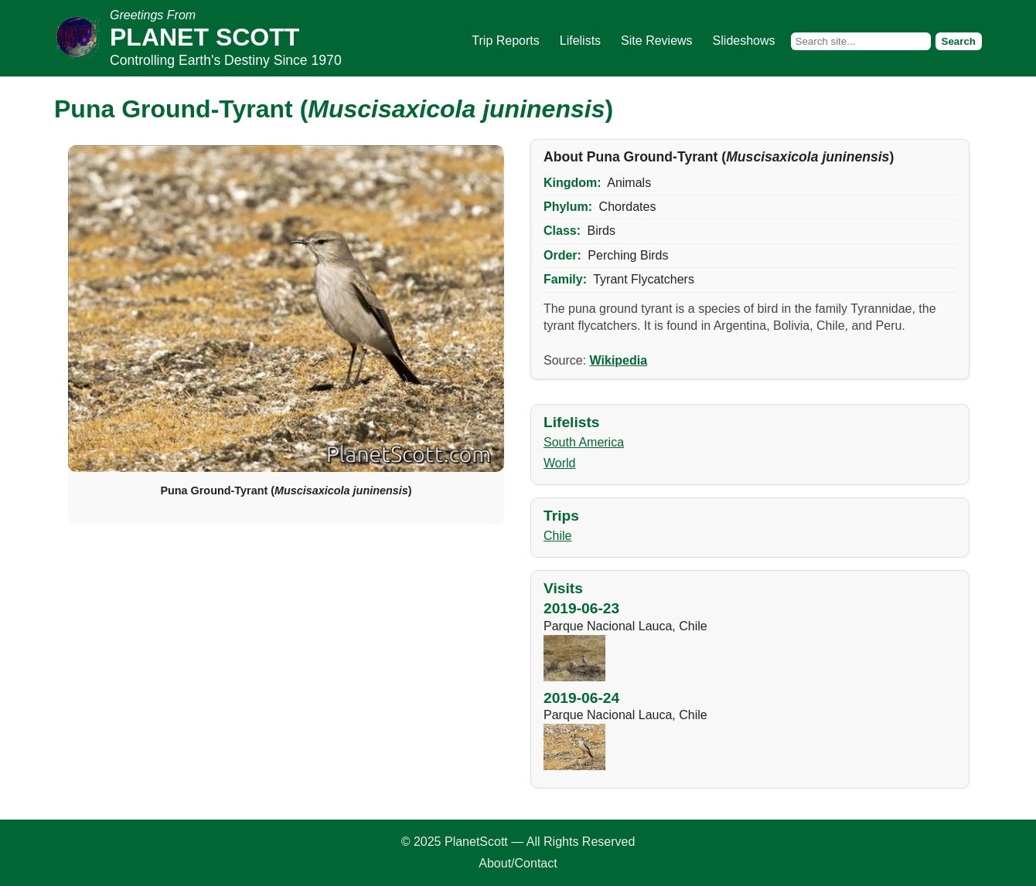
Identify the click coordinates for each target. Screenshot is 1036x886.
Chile (557, 535)
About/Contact (518, 863)
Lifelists (580, 40)
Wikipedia (619, 360)
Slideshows (744, 40)
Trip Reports (505, 40)
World (560, 463)
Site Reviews (656, 40)
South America (584, 442)
